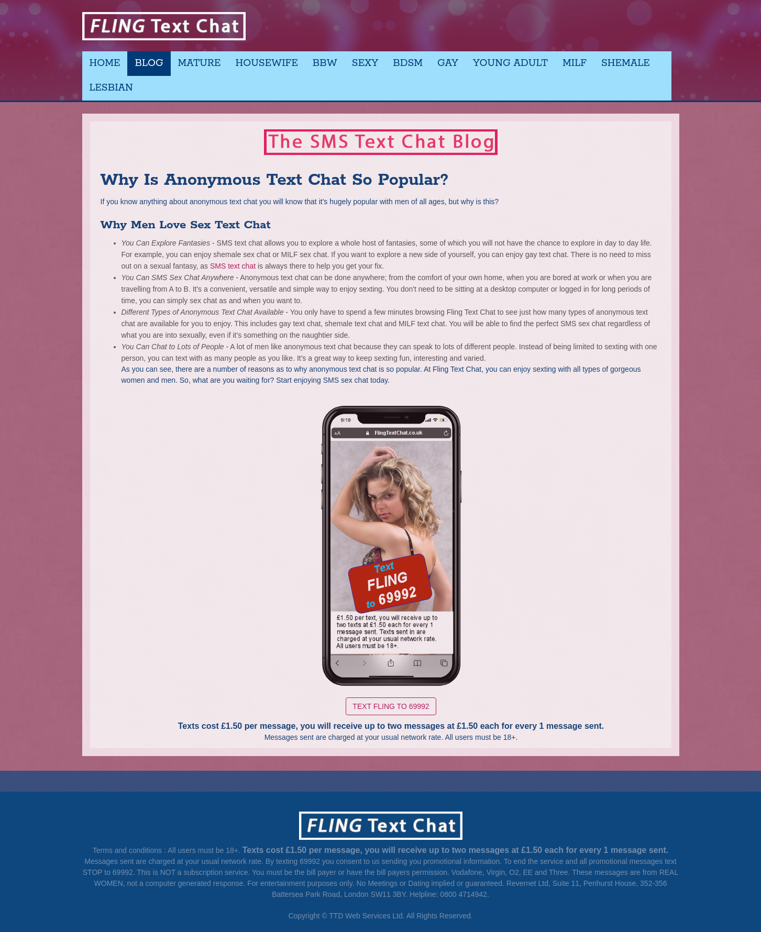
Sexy (365, 63)
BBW (325, 63)
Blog (149, 63)
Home (105, 63)
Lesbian (111, 88)
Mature (199, 63)
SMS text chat (234, 265)
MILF (575, 63)
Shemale (625, 63)
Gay (447, 63)
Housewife (267, 63)
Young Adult (510, 63)
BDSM (408, 63)
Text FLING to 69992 (390, 705)
